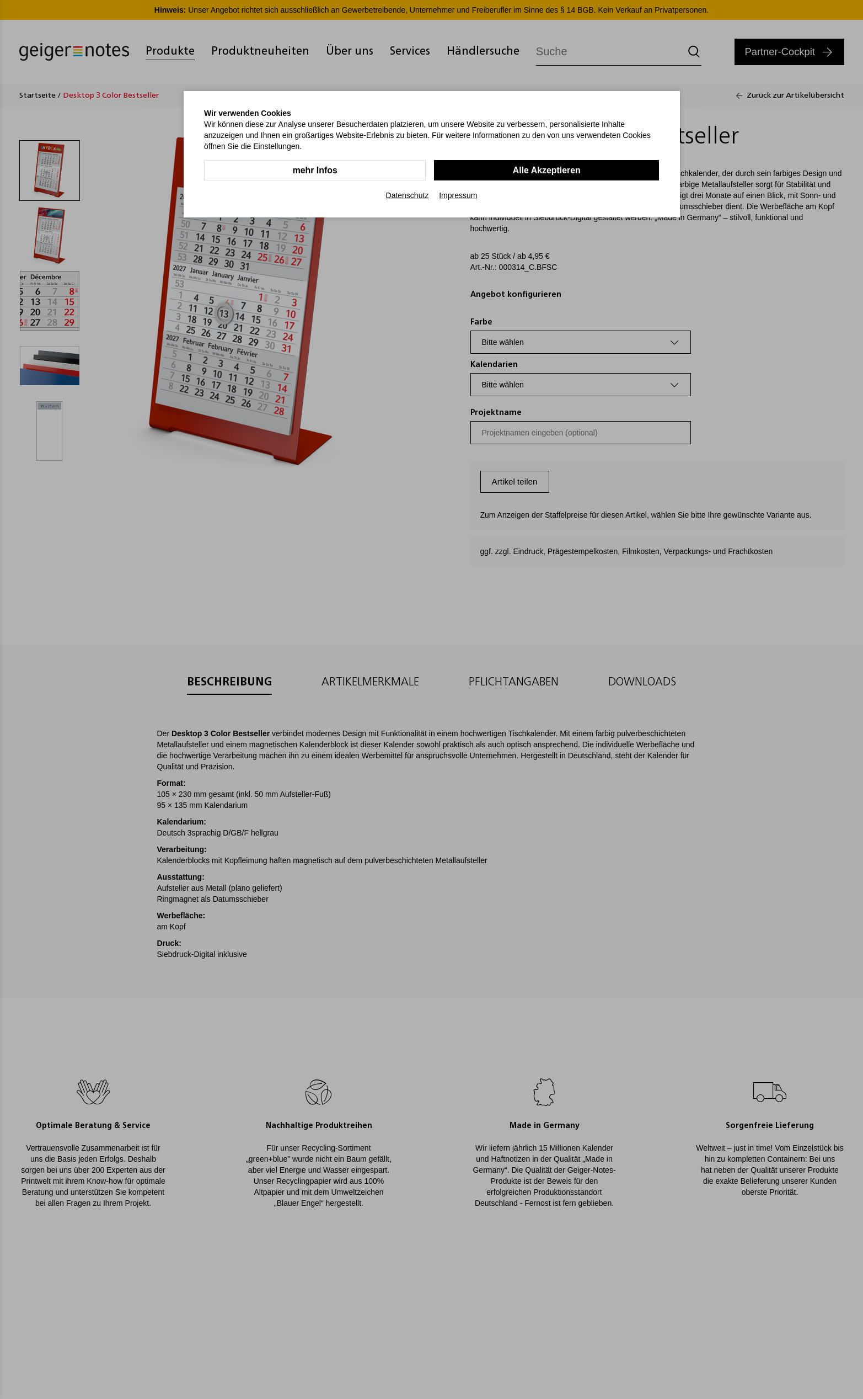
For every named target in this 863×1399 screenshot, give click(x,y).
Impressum (458, 195)
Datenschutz (407, 195)
